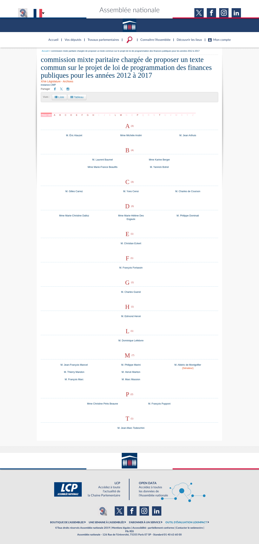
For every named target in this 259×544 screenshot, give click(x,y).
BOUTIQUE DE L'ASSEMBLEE (67, 522)
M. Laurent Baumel (102, 159)
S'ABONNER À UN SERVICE (144, 522)
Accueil (45, 51)
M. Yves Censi (131, 191)
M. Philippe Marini (131, 365)
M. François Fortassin (131, 267)
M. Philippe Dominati (188, 215)
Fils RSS (129, 531)
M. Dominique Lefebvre (130, 340)
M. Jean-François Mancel (74, 365)
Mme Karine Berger (159, 159)
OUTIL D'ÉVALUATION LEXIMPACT (186, 522)
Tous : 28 (46, 115)
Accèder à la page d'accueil (52, 37)
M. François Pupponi (159, 403)
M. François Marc (74, 379)
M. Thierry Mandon (74, 372)
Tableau (76, 97)
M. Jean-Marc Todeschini (130, 428)
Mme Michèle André (131, 135)
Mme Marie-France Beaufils (102, 167)
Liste (59, 97)
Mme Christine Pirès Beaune (102, 403)
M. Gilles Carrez (74, 191)
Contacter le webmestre (189, 528)
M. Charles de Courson (187, 191)
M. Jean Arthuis (187, 135)
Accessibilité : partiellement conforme (153, 528)
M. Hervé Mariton (131, 372)
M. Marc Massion (131, 379)
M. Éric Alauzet (74, 135)
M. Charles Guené (131, 292)
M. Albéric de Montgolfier (187, 365)
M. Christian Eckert (131, 243)
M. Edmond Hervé (131, 316)
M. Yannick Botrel (159, 167)
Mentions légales (121, 528)
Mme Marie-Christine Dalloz (74, 215)
